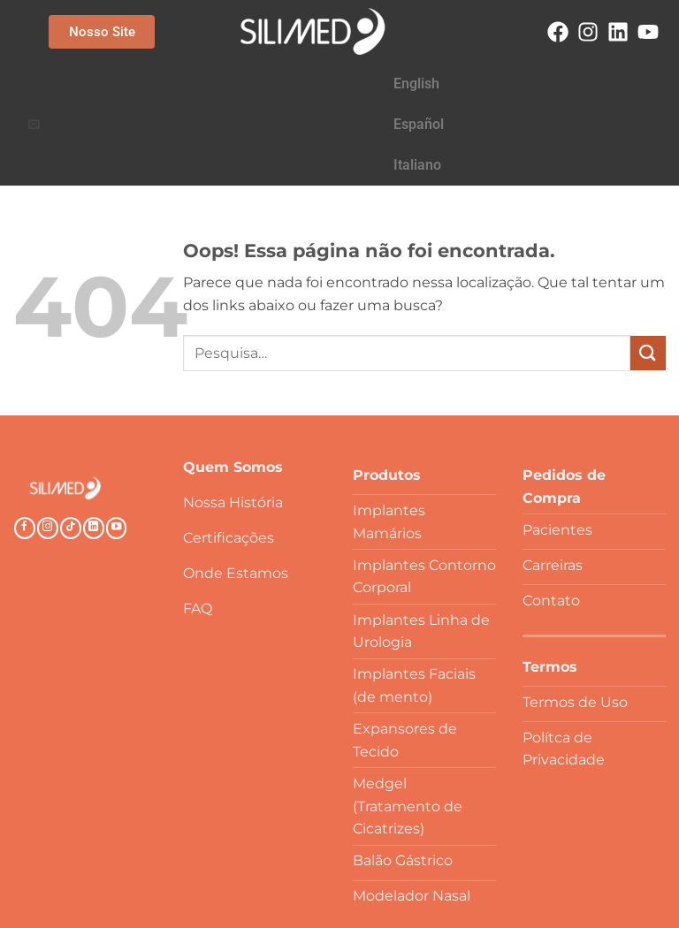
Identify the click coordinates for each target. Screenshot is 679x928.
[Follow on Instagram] (47, 447)
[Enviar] (648, 272)
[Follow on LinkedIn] (93, 447)
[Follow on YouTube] (116, 447)
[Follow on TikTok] (70, 447)
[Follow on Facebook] (24, 447)
